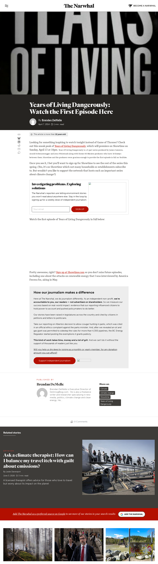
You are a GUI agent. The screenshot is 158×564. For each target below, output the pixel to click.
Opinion (8, 451)
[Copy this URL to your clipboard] (19, 134)
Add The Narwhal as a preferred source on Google (39, 514)
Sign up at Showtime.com (70, 272)
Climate (103, 389)
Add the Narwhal (131, 514)
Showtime (104, 397)
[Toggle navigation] (6, 6)
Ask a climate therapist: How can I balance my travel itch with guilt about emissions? (38, 460)
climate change (107, 393)
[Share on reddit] (19, 145)
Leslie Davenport (13, 471)
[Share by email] (19, 149)
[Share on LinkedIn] (19, 142)
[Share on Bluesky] (19, 138)
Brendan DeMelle (52, 120)
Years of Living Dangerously (70, 146)
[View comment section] (19, 152)
